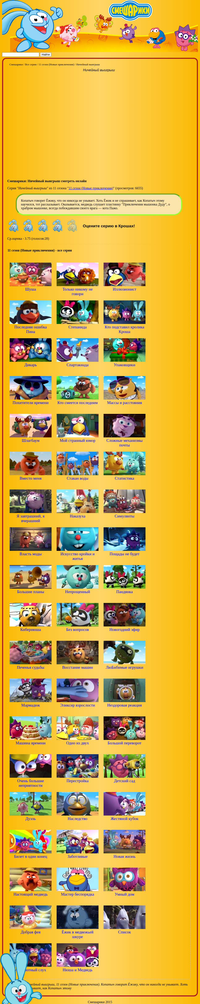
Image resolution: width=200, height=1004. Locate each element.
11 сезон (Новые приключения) (91, 188)
